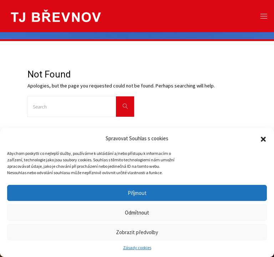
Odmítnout (137, 212)
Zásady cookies (137, 247)
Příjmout (137, 193)
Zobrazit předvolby (137, 232)
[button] (263, 138)
